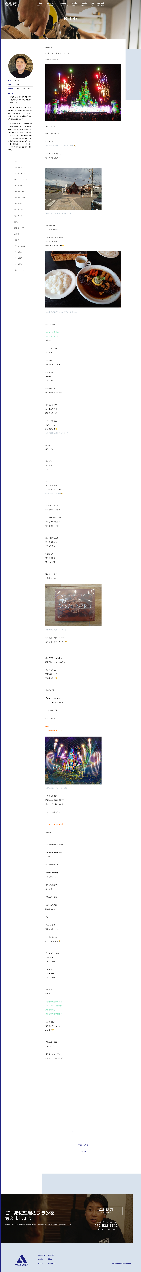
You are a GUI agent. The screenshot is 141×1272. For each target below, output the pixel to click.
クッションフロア (20, 179)
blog (50, 1259)
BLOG (83, 1151)
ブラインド (18, 204)
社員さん (17, 240)
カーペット (18, 167)
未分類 (16, 234)
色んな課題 (18, 264)
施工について (19, 228)
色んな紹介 (18, 258)
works (40, 1263)
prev (77, 1132)
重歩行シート (19, 270)
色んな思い (18, 252)
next (89, 1132)
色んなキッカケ (19, 246)
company (41, 1255)
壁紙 (15, 222)
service (40, 1259)
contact (51, 1263)
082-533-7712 (106, 1225)
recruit (51, 1255)
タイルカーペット (20, 198)
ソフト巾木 (18, 186)
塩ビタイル (18, 216)
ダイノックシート (20, 192)
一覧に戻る (83, 1145)
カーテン (17, 161)
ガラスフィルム (19, 173)
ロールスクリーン (20, 210)
